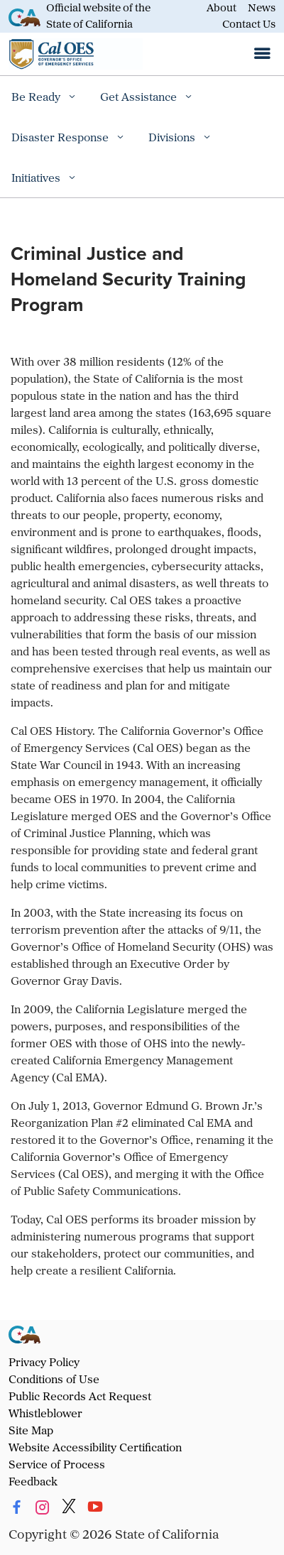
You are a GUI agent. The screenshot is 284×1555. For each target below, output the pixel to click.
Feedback (33, 1481)
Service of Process (57, 1464)
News (261, 8)
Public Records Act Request (80, 1395)
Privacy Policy (44, 1361)
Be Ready (37, 96)
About (221, 8)
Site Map (31, 1430)
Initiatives (37, 177)
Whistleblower (45, 1413)
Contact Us (248, 24)
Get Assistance (140, 96)
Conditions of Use (54, 1378)
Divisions (173, 137)
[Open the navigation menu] (261, 54)
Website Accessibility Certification (95, 1447)
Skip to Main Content (142, 0)
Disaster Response (61, 137)
